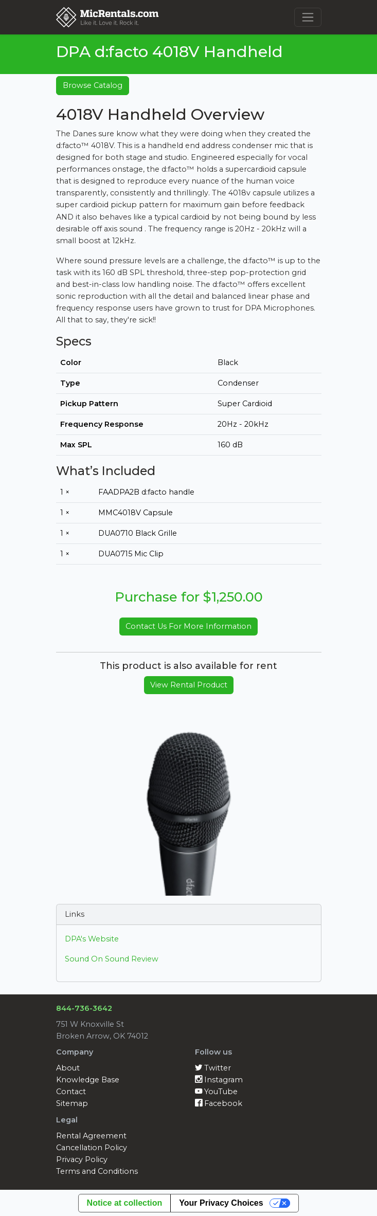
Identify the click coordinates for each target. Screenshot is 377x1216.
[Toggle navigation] (307, 17)
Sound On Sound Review (111, 959)
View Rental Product (188, 684)
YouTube (216, 1091)
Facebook (218, 1103)
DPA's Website (92, 938)
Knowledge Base (87, 1079)
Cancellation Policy (91, 1147)
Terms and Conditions (97, 1171)
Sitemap (72, 1103)
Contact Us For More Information (188, 626)
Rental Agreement (91, 1135)
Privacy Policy (81, 1159)
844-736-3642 (84, 1008)
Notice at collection (125, 1203)
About (68, 1068)
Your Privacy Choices (221, 1203)
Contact (71, 1091)
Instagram (219, 1079)
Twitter (213, 1068)
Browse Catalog (92, 85)
